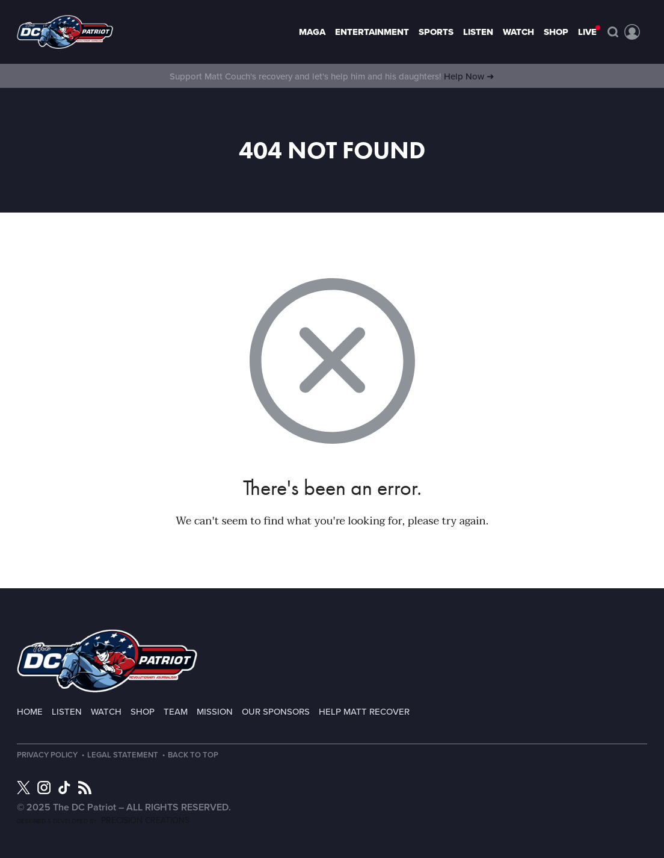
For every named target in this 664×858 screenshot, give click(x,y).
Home (30, 711)
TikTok (64, 787)
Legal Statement (122, 755)
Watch (518, 31)
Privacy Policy (47, 755)
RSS (84, 787)
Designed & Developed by (103, 821)
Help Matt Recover (364, 711)
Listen (478, 31)
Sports (436, 31)
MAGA (312, 31)
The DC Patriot (107, 660)
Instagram (44, 787)
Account (632, 32)
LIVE (587, 31)
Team (176, 711)
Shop (556, 31)
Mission (215, 711)
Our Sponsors (276, 711)
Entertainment (372, 31)
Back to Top (193, 755)
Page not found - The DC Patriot (65, 32)
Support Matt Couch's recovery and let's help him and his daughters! (332, 76)
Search (612, 31)
